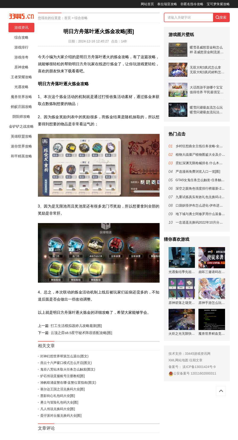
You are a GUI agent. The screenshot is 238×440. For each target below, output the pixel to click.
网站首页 (147, 4)
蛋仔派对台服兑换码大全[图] (61, 415)
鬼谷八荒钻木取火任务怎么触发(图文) (67, 369)
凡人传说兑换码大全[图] (57, 409)
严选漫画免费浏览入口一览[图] (198, 171)
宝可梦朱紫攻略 (218, 4)
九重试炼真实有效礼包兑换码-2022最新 (205, 197)
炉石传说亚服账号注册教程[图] (62, 376)
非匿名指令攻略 (191, 4)
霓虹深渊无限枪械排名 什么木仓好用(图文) (207, 163)
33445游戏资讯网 (198, 353)
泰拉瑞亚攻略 (167, 4)
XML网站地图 (179, 360)
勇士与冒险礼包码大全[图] (59, 402)
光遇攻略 (21, 87)
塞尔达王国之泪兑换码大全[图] (62, 389)
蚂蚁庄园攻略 (21, 107)
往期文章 (195, 360)
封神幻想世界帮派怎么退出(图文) (64, 356)
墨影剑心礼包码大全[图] (57, 396)
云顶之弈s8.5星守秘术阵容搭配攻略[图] (81, 333)
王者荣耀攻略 (21, 77)
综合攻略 (21, 37)
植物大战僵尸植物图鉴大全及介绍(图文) (205, 154)
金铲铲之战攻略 (21, 126)
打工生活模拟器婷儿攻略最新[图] (76, 326)
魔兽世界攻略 (21, 97)
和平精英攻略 (21, 156)
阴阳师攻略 (21, 116)
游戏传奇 (21, 57)
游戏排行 (21, 47)
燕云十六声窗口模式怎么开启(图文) (66, 363)
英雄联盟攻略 (21, 136)
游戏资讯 (21, 27)
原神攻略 (21, 67)
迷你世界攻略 (21, 146)
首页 (67, 18)
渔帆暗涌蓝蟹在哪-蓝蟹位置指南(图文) (68, 382)
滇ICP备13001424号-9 (199, 367)
